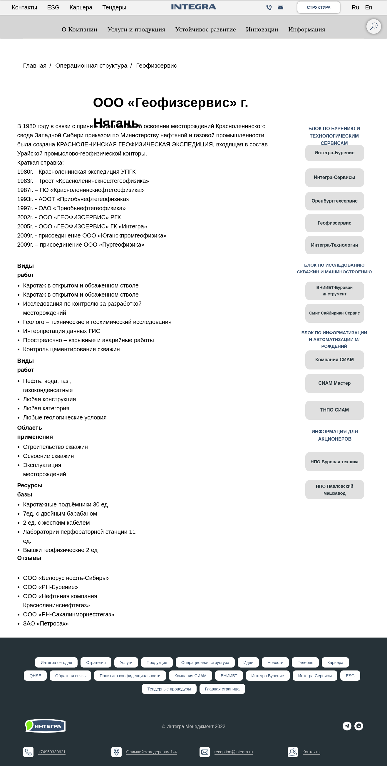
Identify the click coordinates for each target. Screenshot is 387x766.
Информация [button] (306, 29)
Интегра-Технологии (334, 254)
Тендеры (114, 7)
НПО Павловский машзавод (334, 499)
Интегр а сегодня (56, 662)
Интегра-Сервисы (334, 177)
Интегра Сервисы (315, 675)
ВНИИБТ (229, 675)
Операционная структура (91, 65)
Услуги (126, 662)
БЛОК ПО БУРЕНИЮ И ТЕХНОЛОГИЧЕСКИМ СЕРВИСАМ (334, 136)
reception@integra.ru (234, 752)
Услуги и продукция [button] (136, 29)
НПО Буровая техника (334, 474)
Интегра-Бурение (335, 152)
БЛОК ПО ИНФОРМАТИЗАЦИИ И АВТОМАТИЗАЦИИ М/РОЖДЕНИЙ (334, 339)
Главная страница (222, 689)
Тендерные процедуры (169, 689)
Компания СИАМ (334, 369)
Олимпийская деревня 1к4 (151, 752)
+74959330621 (52, 752)
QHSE (35, 675)
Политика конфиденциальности (130, 675)
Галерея (305, 662)
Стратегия (95, 662)
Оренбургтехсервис (334, 200)
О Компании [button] (79, 29)
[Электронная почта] (280, 7)
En (368, 7)
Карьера (81, 7)
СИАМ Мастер (334, 396)
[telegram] (347, 728)
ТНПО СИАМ (334, 423)
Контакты (24, 7)
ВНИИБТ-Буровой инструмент (334, 300)
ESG (53, 7)
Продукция (157, 662)
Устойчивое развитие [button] (205, 29)
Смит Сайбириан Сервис (334, 326)
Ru (355, 7)
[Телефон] (269, 7)
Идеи (248, 662)
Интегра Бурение (268, 675)
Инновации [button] (262, 29)
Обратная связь (70, 675)
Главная (35, 65)
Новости (275, 662)
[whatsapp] (358, 728)
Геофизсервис (156, 65)
